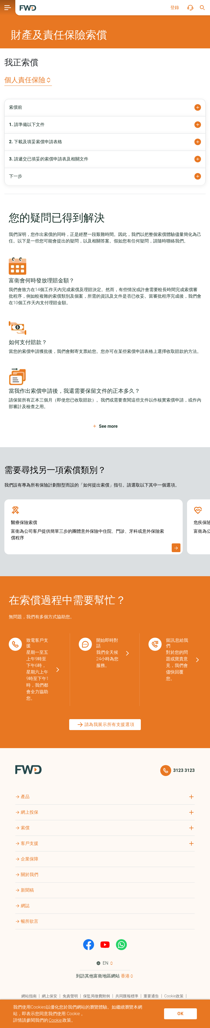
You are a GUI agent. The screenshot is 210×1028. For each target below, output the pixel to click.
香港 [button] (125, 976)
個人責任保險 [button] (24, 80)
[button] (175, 7)
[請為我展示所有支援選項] (105, 724)
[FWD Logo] (28, 8)
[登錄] (175, 7)
